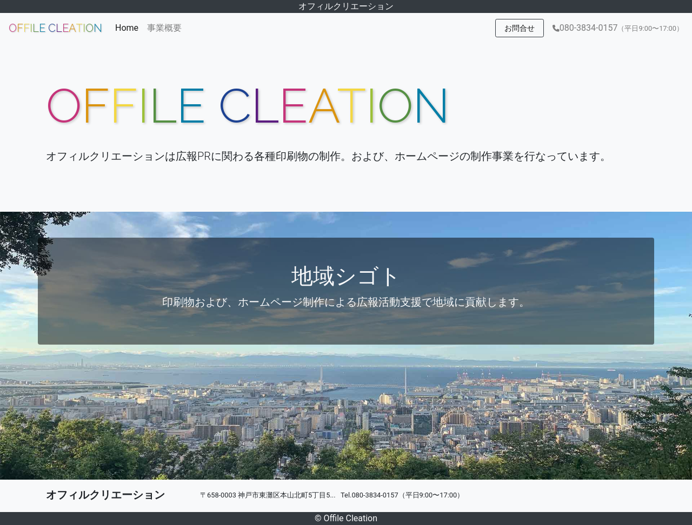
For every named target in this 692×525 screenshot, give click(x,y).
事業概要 (164, 28)
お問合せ (519, 28)
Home (129, 27)
